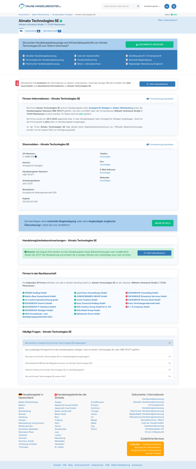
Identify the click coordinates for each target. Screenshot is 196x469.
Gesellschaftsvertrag (85, 60)
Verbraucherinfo (82, 465)
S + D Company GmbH (138, 307)
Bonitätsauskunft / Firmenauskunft (143, 56)
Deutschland (24, 14)
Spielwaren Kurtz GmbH (87, 314)
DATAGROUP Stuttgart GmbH (37, 310)
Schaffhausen (97, 402)
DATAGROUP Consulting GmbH (142, 293)
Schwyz (94, 405)
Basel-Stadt (60, 414)
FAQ (65, 465)
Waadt (94, 420)
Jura (57, 432)
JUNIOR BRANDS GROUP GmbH (90, 296)
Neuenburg (60, 438)
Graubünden (60, 429)
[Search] (121, 6)
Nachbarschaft (53, 31)
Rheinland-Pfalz (26, 432)
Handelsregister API (154, 429)
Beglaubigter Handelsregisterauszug (147, 414)
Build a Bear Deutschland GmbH (39, 296)
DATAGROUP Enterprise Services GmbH (146, 296)
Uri (92, 417)
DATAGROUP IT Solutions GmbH (39, 307)
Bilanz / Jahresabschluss (87, 64)
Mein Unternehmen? (167, 20)
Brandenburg (25, 411)
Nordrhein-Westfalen (28, 429)
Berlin (21, 408)
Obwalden (59, 444)
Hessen (22, 420)
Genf (57, 423)
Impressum (137, 465)
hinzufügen (105, 156)
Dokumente (34, 31)
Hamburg (23, 417)
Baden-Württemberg (40, 14)
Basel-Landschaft (63, 411)
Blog (70, 465)
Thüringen (23, 447)
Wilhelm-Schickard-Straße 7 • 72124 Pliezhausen (42, 24)
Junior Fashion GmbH (86, 300)
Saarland (23, 435)
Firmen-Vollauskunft (154, 432)
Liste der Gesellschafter (87, 56)
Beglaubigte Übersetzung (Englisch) (144, 64)
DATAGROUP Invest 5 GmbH (37, 303)
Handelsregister (151, 6)
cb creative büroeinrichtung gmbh (40, 300)
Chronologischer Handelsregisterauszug (43, 60)
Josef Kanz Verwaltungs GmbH (90, 293)
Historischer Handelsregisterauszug (41, 64)
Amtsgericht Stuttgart (99, 108)
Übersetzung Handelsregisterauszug (146, 417)
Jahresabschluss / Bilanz (152, 420)
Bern (57, 417)
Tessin (94, 414)
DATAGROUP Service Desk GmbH (143, 300)
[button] (173, 6)
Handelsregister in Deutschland (31, 396)
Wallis (93, 423)
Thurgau (95, 411)
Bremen (22, 414)
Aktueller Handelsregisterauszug (39, 56)
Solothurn (95, 408)
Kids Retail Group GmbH (87, 310)
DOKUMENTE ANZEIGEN (149, 44)
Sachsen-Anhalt (26, 441)
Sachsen (23, 438)
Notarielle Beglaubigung (139, 60)
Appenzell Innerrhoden (65, 408)
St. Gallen (59, 447)
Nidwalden (60, 441)
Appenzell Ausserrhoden (66, 405)
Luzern (58, 435)
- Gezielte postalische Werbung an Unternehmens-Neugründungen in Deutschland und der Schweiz (145, 449)
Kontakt (57, 465)
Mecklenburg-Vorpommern (31, 423)
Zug (92, 426)
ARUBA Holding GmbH (34, 293)
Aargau (58, 402)
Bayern (22, 405)
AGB (107, 465)
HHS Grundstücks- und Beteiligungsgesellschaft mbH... (38, 315)
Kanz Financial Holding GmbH (90, 303)
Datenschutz (97, 465)
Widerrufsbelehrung (120, 465)
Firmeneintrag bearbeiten (160, 99)
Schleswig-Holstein (28, 444)
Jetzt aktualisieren (157, 84)
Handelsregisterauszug (153, 399)
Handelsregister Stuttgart (62, 14)
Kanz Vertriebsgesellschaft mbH (143, 303)
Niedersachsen (26, 426)
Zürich (94, 429)
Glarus (58, 426)
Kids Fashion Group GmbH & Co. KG (92, 307)
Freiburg (59, 420)
